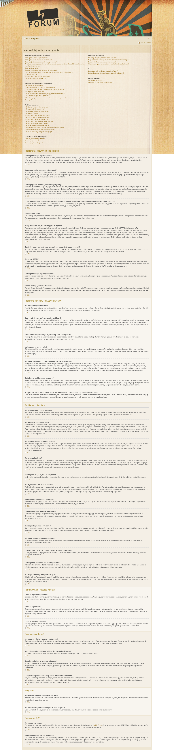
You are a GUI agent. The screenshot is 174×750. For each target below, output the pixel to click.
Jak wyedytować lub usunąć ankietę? (37, 117)
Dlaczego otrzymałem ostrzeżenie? (36, 123)
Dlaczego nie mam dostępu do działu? (37, 119)
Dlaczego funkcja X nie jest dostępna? (100, 82)
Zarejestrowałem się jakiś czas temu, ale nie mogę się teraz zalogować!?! (49, 72)
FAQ (141, 42)
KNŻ (32, 39)
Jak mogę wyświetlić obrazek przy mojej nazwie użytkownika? (45, 93)
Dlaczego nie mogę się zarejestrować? (37, 76)
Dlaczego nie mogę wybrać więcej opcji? (38, 115)
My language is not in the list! (34, 91)
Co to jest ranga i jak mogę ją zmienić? (37, 95)
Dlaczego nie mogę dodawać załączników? (39, 121)
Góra (28, 165)
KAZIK (37, 39)
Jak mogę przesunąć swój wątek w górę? (38, 132)
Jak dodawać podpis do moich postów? (37, 111)
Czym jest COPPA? (31, 74)
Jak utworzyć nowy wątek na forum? (36, 107)
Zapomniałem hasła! (31, 68)
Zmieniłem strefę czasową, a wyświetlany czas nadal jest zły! (45, 89)
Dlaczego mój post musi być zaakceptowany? (39, 129)
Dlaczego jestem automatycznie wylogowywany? (41, 62)
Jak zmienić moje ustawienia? (34, 85)
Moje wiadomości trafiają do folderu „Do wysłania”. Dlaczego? (108, 60)
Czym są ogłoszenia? (32, 141)
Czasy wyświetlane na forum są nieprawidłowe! (40, 87)
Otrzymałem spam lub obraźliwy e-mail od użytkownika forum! (108, 64)
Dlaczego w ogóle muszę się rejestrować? (38, 60)
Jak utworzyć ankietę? (32, 113)
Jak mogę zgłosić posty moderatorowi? (37, 125)
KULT (28, 39)
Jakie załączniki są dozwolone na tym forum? (103, 71)
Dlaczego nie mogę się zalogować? (36, 58)
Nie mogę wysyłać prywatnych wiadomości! (102, 58)
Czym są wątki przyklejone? (34, 143)
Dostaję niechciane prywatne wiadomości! (102, 62)
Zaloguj (148, 42)
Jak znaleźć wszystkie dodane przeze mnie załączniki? (106, 73)
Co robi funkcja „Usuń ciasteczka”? (36, 78)
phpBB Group (97, 725)
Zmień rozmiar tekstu (149, 38)
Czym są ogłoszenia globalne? (35, 139)
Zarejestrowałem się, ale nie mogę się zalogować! (41, 70)
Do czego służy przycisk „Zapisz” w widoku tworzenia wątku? (45, 127)
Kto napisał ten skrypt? (95, 80)
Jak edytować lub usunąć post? (35, 109)
